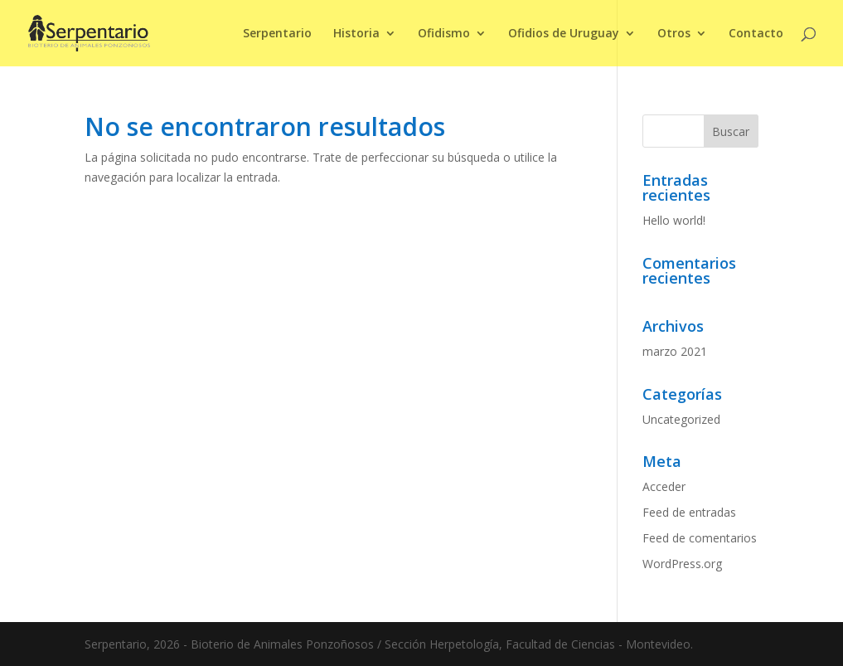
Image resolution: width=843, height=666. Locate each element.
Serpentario (277, 34)
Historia (356, 34)
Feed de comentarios (699, 538)
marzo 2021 (674, 351)
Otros (673, 34)
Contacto (756, 34)
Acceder (664, 486)
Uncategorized (681, 419)
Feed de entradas (689, 512)
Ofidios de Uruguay (563, 34)
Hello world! (673, 220)
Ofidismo (444, 34)
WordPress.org (682, 563)
